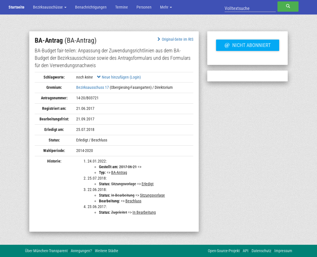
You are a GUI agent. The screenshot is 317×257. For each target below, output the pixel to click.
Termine (121, 7)
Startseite (16, 7)
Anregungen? (81, 250)
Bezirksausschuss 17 (92, 87)
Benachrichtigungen (91, 7)
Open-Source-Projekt (224, 250)
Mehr (166, 7)
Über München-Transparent (46, 250)
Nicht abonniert (248, 44)
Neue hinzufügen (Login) (119, 77)
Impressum (283, 250)
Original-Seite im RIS (175, 39)
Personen (144, 7)
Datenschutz (261, 250)
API (245, 250)
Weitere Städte (106, 250)
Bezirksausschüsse (50, 7)
